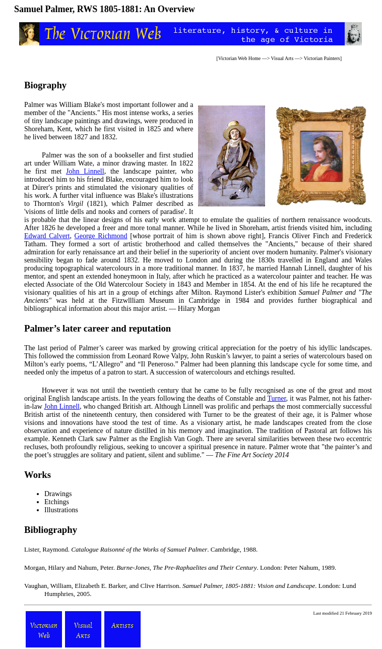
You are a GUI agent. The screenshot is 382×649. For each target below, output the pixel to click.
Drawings (58, 494)
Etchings (56, 502)
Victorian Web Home (239, 58)
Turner (277, 398)
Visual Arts (282, 58)
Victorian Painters (322, 58)
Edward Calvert (47, 236)
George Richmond (101, 236)
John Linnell (85, 171)
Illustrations (61, 510)
